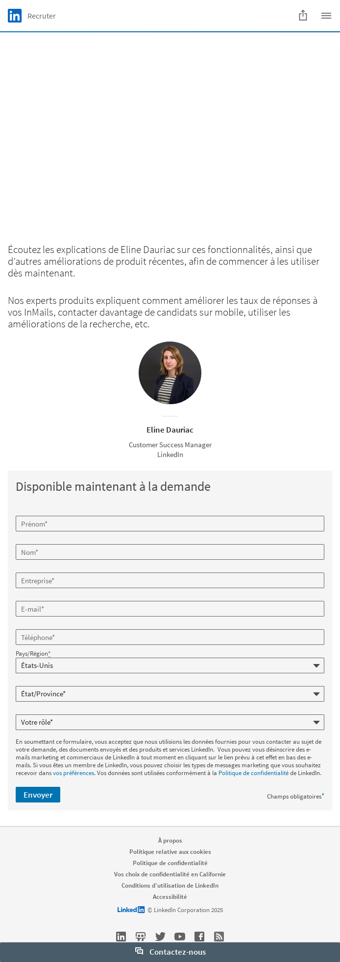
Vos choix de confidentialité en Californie (170, 874)
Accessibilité (170, 897)
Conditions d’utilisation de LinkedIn (170, 885)
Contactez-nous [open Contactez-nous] (170, 951)
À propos (170, 840)
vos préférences (73, 773)
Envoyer (38, 794)
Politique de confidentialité (254, 773)
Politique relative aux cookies (170, 851)
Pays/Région (33, 654)
